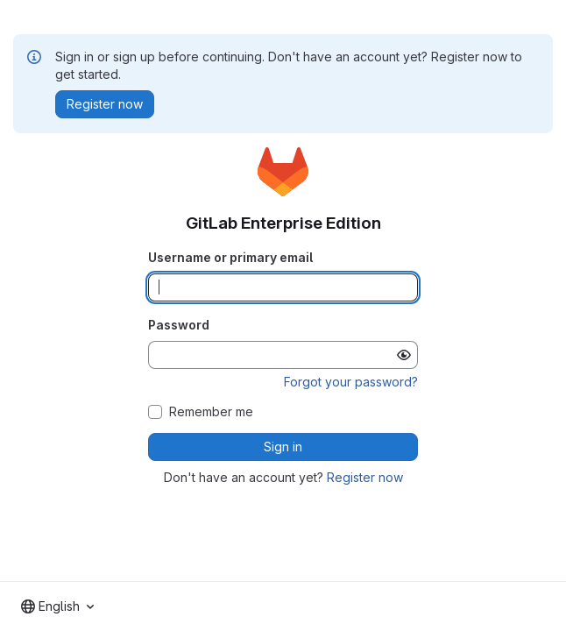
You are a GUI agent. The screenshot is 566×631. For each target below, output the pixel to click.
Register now (365, 477)
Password (178, 324)
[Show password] (404, 355)
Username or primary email (230, 257)
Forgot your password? (351, 381)
